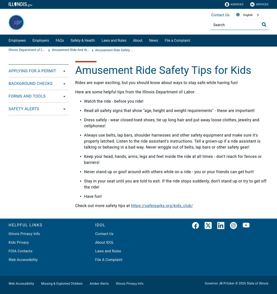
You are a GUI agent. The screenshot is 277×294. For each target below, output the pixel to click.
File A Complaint (109, 260)
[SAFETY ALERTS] (63, 109)
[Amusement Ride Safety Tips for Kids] (114, 50)
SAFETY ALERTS (24, 108)
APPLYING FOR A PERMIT (32, 71)
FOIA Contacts (21, 251)
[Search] (239, 25)
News (153, 40)
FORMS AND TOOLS (27, 96)
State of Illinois (258, 283)
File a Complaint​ (177, 40)
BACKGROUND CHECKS (31, 83)
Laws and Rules (114, 40)
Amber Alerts (99, 283)
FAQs (60, 40)
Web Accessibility (23, 260)
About (138, 40)
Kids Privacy (19, 242)
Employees (17, 40)
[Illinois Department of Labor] (28, 50)
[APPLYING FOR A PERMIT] (63, 71)
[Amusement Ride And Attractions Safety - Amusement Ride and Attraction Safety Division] (71, 50)
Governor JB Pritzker (220, 283)
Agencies (234, 4)
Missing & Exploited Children (62, 283)
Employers (40, 40)
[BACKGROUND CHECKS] (63, 83)
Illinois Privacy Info (24, 234)
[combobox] (251, 15)
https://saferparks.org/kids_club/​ (162, 205)
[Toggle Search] (264, 24)
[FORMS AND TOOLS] (63, 96)
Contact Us (220, 15)
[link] (195, 226)
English (248, 15)
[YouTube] (246, 226)
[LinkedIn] (220, 226)
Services (259, 4)
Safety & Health (83, 40)
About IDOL (104, 242)
